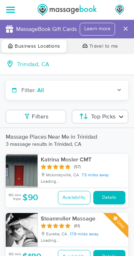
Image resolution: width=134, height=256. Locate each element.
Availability (74, 197)
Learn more (97, 28)
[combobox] (72, 64)
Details (109, 197)
